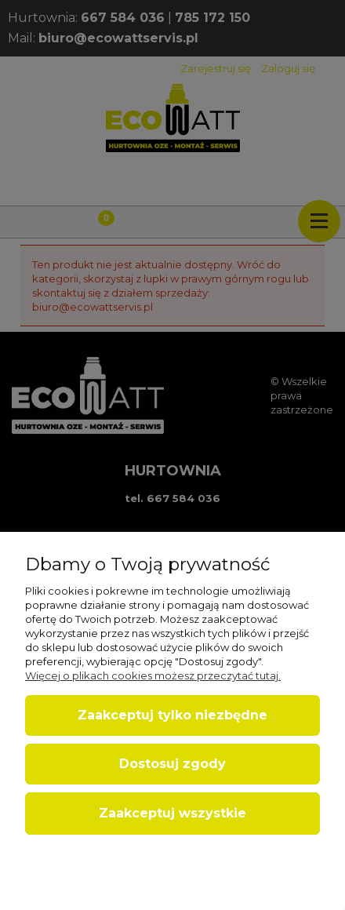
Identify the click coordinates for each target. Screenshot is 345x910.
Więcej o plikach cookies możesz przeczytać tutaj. (153, 675)
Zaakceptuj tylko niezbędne (172, 715)
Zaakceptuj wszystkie (172, 813)
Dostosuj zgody (172, 763)
